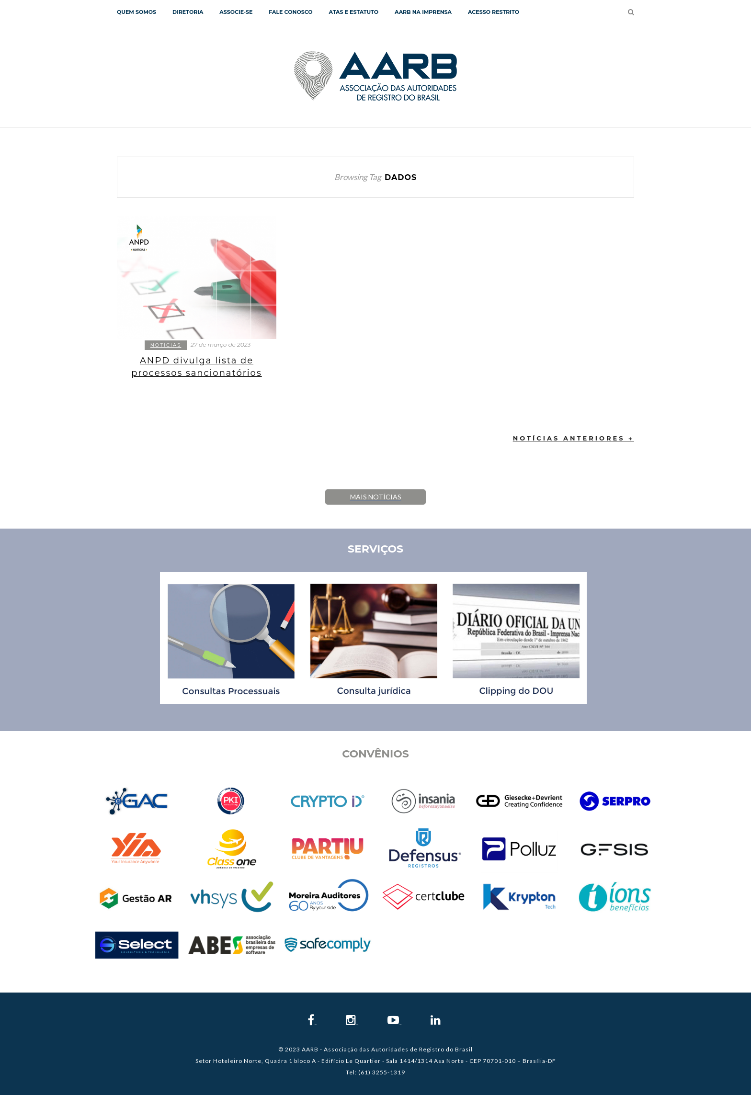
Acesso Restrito (493, 12)
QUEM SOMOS (136, 12)
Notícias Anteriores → (573, 438)
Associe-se (235, 12)
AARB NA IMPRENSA (423, 12)
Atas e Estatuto (353, 12)
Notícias (166, 345)
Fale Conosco (290, 12)
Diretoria (187, 12)
